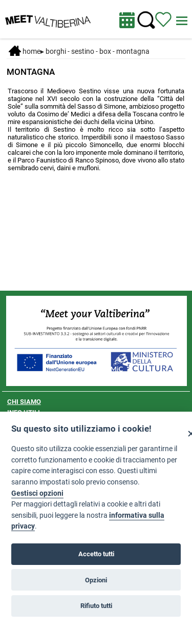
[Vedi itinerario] (163, 19)
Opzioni (96, 580)
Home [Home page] (24, 51)
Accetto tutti (96, 554)
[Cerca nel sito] (146, 20)
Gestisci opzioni (37, 493)
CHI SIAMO (24, 402)
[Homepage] (48, 18)
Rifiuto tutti (96, 606)
